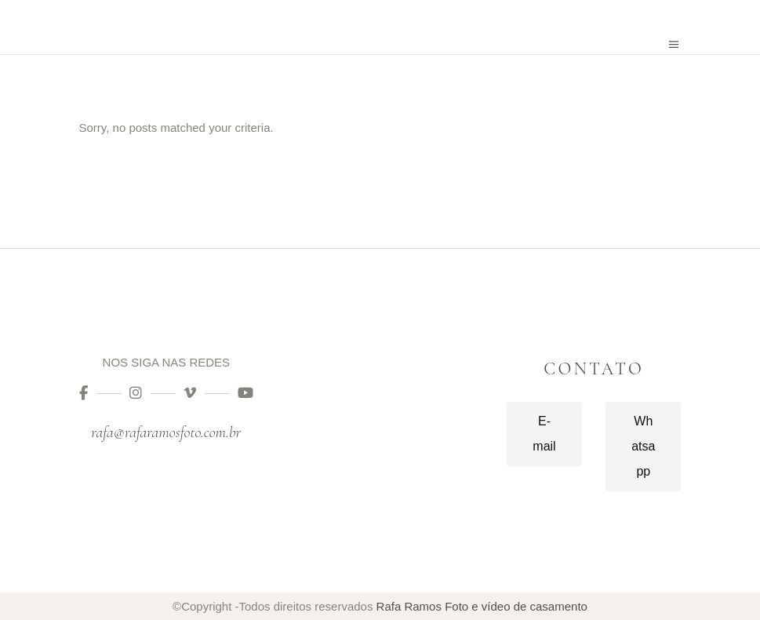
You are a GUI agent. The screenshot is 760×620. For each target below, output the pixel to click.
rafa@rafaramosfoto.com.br (166, 432)
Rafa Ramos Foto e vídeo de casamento (481, 606)
